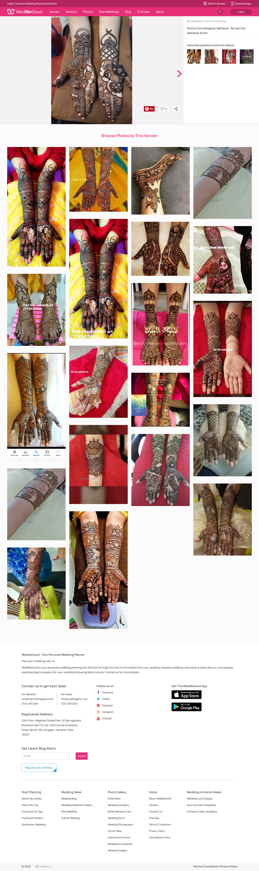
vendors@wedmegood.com (37, 699)
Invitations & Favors (119, 837)
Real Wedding (69, 811)
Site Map (154, 818)
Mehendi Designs (117, 850)
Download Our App (32, 811)
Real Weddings (109, 12)
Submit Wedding (70, 818)
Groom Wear (115, 831)
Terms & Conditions (160, 824)
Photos (88, 12)
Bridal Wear (114, 798)
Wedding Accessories (120, 844)
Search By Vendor (32, 798)
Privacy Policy (157, 831)
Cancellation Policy (160, 837)
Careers (153, 805)
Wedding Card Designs (199, 798)
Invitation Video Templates (202, 811)
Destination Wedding (34, 824)
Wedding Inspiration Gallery (76, 805)
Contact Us (155, 811)
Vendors (71, 12)
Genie (159, 12)
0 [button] (164, 109)
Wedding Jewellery (118, 805)
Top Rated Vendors (32, 818)
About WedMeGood (160, 798)
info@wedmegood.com (74, 699)
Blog (128, 12)
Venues (54, 12)
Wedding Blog (69, 798)
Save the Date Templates (201, 805)
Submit (82, 756)
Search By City (30, 805)
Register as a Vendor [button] (39, 768)
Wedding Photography (120, 824)
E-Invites (143, 12)
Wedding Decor (116, 818)
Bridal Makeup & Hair (119, 811)
